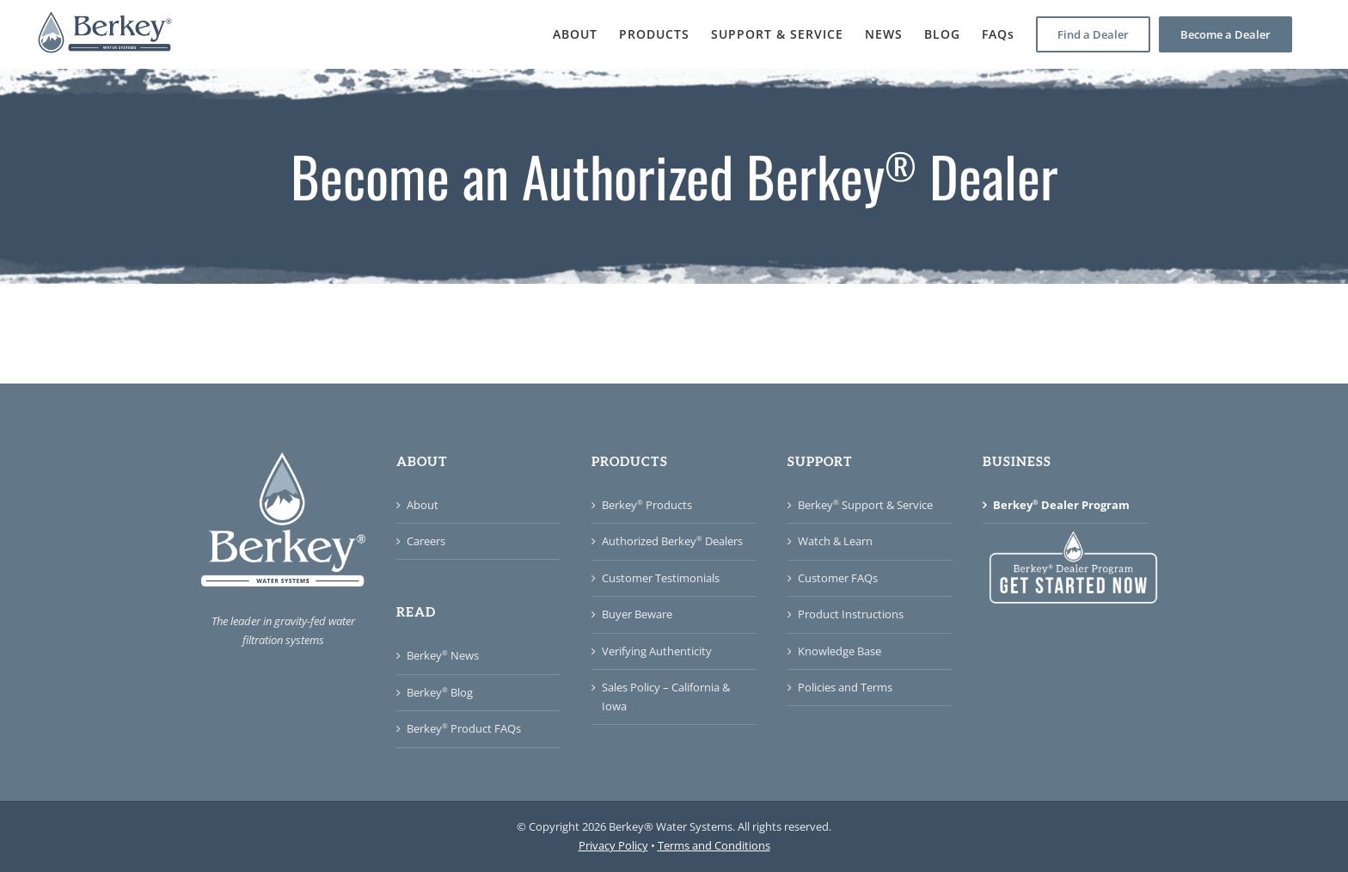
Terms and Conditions (714, 845)
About (422, 505)
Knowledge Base (839, 651)
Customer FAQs (838, 578)
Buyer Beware (637, 614)
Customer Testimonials (661, 578)
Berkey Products (647, 505)
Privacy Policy (613, 845)
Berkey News (443, 655)
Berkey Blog (440, 692)
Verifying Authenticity (657, 651)
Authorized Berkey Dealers (672, 541)
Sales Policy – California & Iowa (666, 696)
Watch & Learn (835, 541)
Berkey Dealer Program (1061, 505)
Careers (426, 541)
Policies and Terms (845, 687)
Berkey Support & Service (865, 505)
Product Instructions (851, 614)
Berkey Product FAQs (464, 728)
